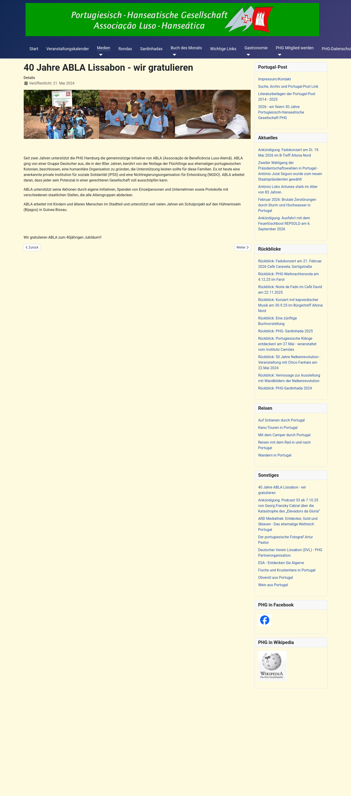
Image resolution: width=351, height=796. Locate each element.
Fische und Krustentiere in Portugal (287, 570)
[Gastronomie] (247, 55)
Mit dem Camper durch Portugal (284, 435)
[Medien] (100, 55)
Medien (103, 48)
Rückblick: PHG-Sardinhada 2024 (285, 388)
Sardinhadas (151, 49)
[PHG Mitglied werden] (278, 55)
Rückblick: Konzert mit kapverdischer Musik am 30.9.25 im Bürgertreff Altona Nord (290, 305)
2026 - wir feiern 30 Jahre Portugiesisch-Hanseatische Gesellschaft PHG (281, 112)
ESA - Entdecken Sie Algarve (281, 563)
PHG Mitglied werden (295, 48)
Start (33, 49)
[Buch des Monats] (174, 55)
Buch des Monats (186, 48)
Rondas (125, 49)
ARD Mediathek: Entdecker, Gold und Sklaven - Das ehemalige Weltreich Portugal (288, 524)
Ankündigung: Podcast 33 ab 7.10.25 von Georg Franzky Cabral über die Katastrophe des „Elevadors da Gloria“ (289, 505)
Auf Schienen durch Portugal (281, 420)
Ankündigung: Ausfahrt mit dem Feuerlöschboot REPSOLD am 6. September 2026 (284, 223)
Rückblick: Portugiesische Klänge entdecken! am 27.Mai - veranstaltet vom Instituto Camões (287, 344)
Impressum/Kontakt (274, 79)
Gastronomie (256, 48)
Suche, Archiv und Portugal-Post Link (288, 86)
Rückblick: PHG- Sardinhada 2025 (285, 331)
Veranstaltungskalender (67, 49)
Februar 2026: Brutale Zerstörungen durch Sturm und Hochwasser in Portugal (287, 205)
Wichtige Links (223, 49)
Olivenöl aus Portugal (275, 577)
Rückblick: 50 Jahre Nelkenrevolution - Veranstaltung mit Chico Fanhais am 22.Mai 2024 (289, 362)
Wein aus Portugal (273, 585)
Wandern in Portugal (274, 455)
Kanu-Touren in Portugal (278, 427)
